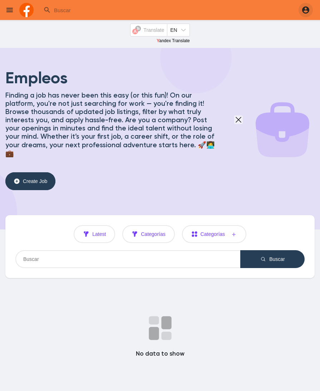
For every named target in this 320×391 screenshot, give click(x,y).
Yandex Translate (173, 40)
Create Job (30, 181)
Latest (94, 234)
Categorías (148, 234)
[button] (306, 10)
